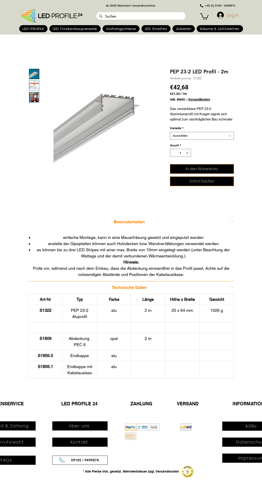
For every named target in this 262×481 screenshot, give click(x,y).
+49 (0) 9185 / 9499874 (220, 5)
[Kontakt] (80, 442)
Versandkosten (199, 99)
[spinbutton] (180, 153)
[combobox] (202, 136)
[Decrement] (173, 153)
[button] (33, 28)
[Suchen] (140, 16)
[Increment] (187, 153)
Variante (176, 128)
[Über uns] (80, 425)
